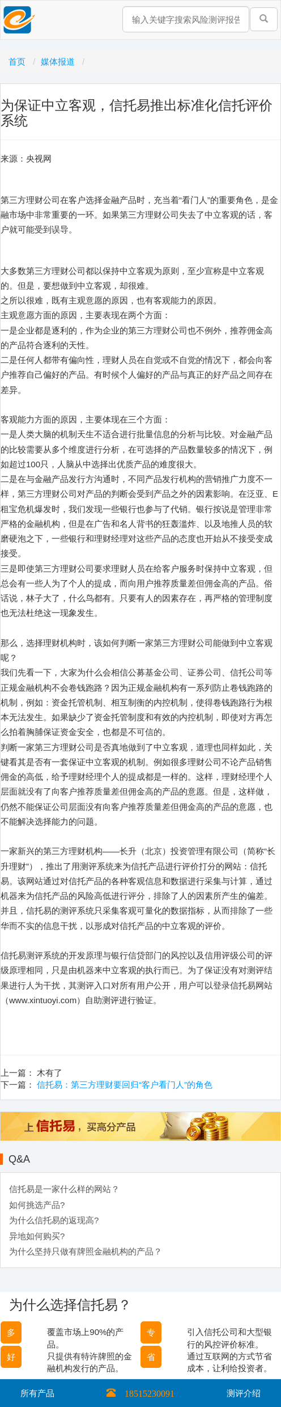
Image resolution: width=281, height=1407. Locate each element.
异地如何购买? (37, 1236)
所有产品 (37, 1393)
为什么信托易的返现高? (54, 1220)
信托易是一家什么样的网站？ (64, 1189)
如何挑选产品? (37, 1205)
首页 (18, 61)
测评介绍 (244, 1393)
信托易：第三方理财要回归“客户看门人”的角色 (124, 1084)
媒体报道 (59, 61)
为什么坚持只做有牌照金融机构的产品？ (85, 1251)
